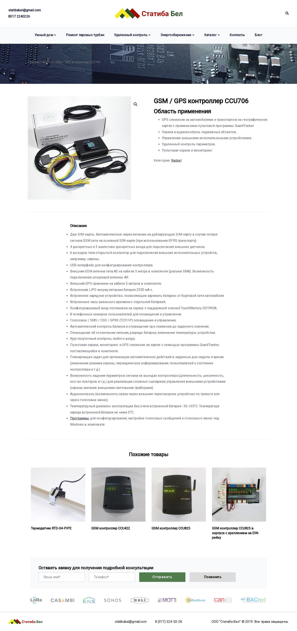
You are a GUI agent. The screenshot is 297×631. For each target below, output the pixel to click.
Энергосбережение (175, 35)
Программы (79, 418)
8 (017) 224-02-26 (169, 622)
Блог (258, 35)
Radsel (47, 62)
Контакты (237, 35)
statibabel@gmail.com (24, 10)
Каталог (210, 35)
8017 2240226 (19, 16)
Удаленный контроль (130, 35)
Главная (33, 62)
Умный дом (44, 35)
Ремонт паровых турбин (85, 35)
